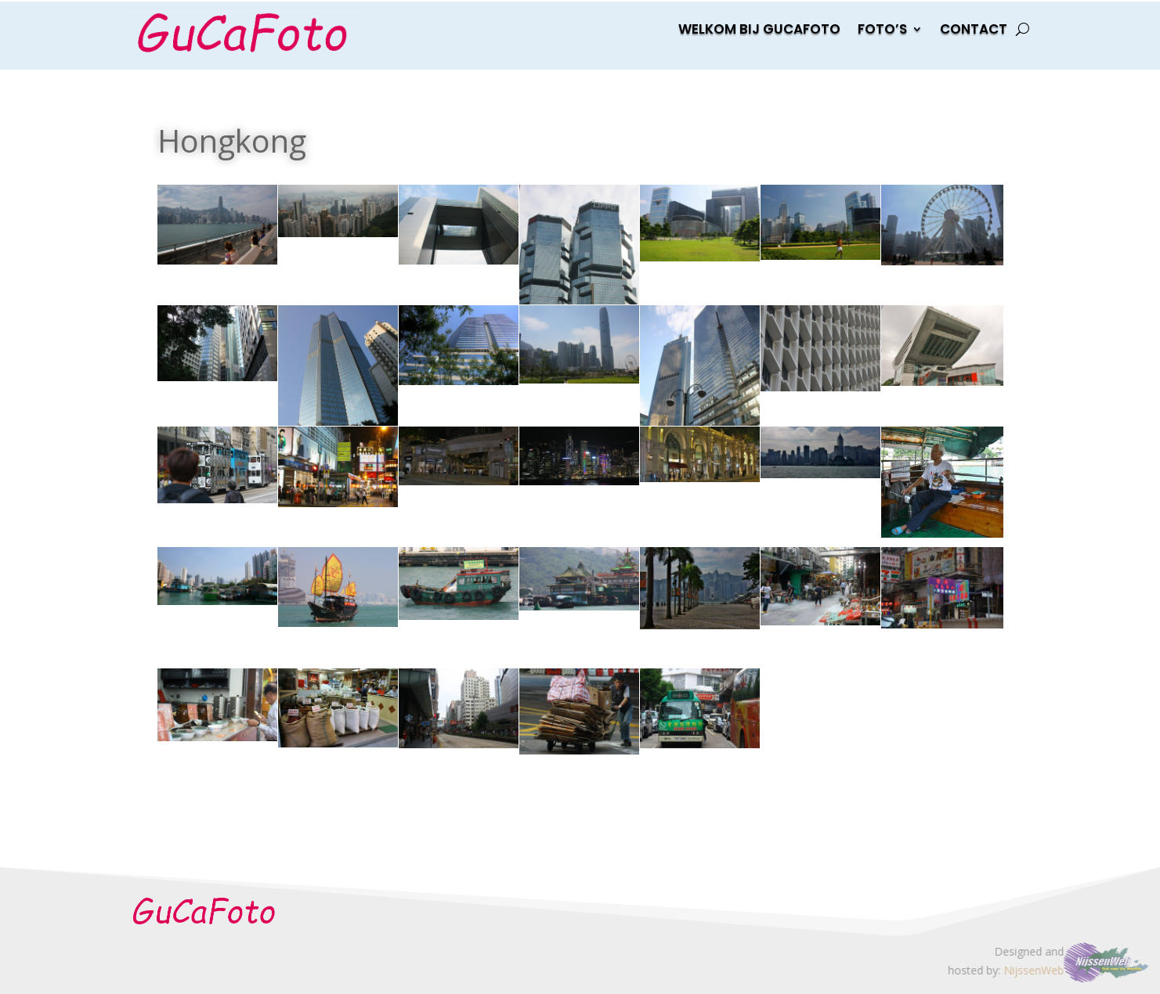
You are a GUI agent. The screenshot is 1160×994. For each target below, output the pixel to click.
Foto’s (882, 30)
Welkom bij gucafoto (759, 30)
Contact (973, 30)
